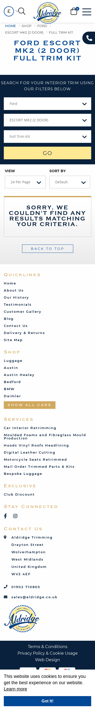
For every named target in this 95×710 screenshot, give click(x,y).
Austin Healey (19, 375)
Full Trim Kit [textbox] (20, 136)
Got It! (47, 701)
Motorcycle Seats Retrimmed (35, 459)
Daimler (12, 396)
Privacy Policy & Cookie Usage (47, 653)
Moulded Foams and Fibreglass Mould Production (45, 436)
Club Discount (19, 494)
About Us (14, 290)
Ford (42, 26)
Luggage (13, 361)
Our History (16, 297)
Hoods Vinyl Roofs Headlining (36, 445)
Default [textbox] (61, 182)
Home (10, 26)
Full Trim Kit (61, 32)
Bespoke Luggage (23, 474)
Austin (11, 368)
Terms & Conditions (47, 646)
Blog (9, 319)
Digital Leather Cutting (29, 452)
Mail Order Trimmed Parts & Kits (39, 466)
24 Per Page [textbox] (20, 182)
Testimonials (18, 304)
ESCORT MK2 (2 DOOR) (24, 32)
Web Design (47, 659)
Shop (26, 26)
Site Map (13, 340)
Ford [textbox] (13, 103)
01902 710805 (25, 587)
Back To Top (47, 249)
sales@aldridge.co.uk (34, 597)
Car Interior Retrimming (30, 428)
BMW (9, 389)
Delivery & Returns (24, 333)
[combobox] (9, 11)
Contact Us (16, 326)
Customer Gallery (23, 311)
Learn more (15, 689)
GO (47, 153)
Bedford (12, 382)
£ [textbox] (9, 11)
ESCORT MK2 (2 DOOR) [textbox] (29, 120)
